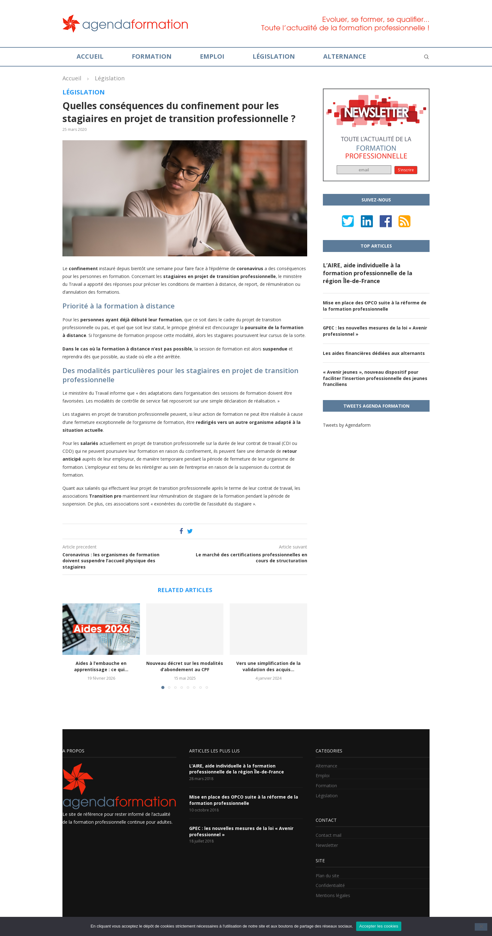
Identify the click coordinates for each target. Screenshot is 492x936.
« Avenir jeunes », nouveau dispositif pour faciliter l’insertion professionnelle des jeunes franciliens (375, 378)
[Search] (426, 57)
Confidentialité (330, 885)
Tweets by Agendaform (347, 425)
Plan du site (327, 876)
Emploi (212, 56)
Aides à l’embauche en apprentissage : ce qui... (101, 666)
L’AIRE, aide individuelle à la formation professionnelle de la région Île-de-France (367, 273)
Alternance (344, 56)
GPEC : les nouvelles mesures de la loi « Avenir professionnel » (375, 331)
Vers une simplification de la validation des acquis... (268, 666)
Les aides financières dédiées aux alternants (374, 353)
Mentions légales (333, 895)
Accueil (90, 56)
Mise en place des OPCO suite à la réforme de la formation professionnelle (374, 306)
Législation (274, 56)
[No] (481, 927)
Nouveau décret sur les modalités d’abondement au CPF (184, 666)
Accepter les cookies (378, 926)
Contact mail (328, 835)
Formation (152, 56)
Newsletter (327, 845)
